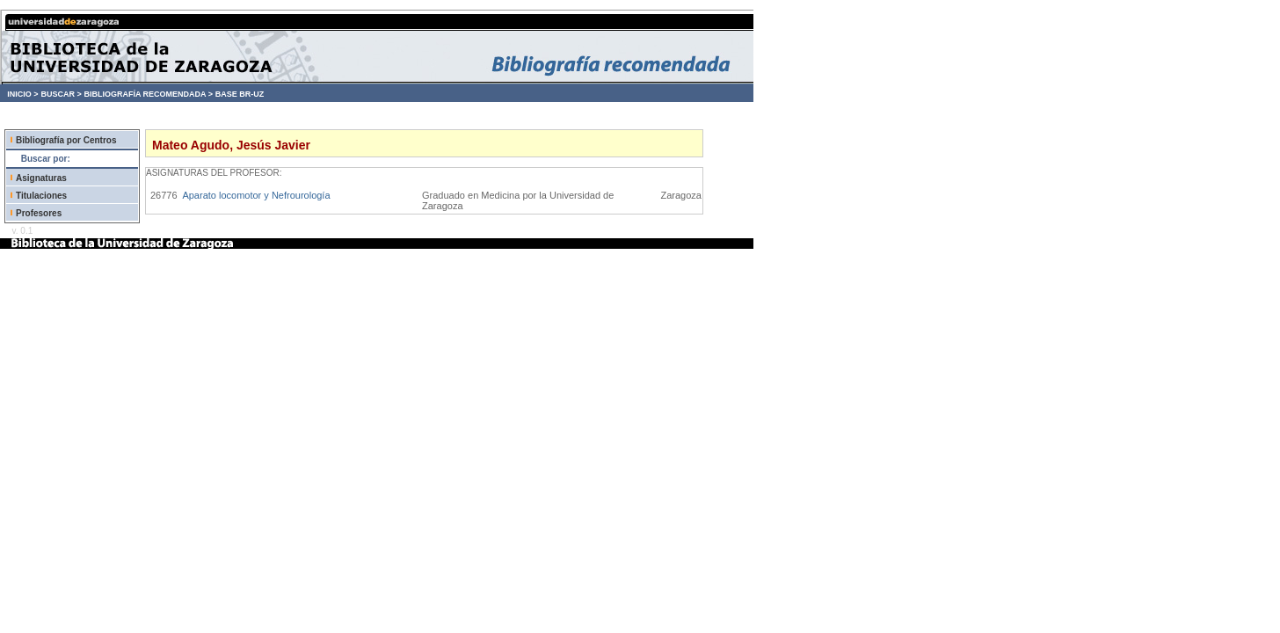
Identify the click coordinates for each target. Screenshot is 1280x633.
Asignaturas (41, 178)
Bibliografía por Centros (66, 140)
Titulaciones (41, 195)
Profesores (39, 213)
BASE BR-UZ (240, 94)
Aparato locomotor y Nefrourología (256, 195)
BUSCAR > (60, 94)
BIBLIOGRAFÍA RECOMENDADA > (148, 94)
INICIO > (22, 94)
